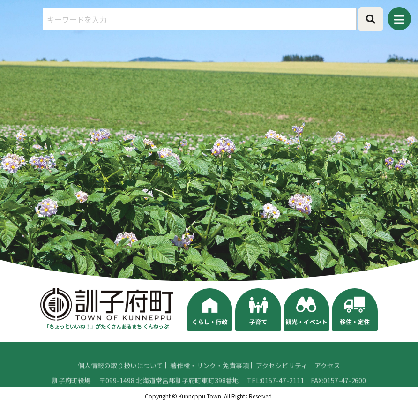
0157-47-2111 (282, 392)
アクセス (327, 377)
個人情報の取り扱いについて (120, 377)
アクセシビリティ (281, 377)
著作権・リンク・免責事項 (209, 377)
